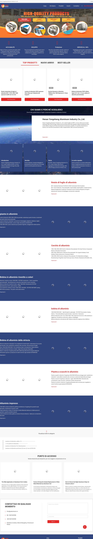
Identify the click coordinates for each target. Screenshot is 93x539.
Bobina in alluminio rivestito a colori (16, 277)
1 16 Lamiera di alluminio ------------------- (16, 443)
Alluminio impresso (9, 403)
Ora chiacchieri (11, 99)
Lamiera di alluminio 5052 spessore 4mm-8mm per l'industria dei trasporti (34, 93)
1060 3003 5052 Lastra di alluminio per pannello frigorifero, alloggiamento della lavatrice (20, 224)
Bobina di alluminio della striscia (15, 340)
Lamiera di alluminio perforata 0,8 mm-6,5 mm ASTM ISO (20, 448)
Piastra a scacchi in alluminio (64, 372)
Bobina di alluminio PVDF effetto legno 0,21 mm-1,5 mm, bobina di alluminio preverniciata (80, 93)
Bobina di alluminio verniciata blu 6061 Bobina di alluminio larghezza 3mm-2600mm (70, 319)
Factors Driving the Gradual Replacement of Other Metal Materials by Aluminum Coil (46, 482)
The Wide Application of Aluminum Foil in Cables (14, 482)
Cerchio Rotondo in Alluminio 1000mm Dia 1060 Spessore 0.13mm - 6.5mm (58, 93)
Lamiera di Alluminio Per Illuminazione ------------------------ (21, 446)
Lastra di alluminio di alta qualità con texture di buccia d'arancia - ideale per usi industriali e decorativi (20, 414)
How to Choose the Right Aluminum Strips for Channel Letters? (77, 482)
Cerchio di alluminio (60, 245)
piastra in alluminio (9, 214)
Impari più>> (45, 137)
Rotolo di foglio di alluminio (64, 182)
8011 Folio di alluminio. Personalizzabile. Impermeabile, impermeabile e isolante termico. (71, 187)
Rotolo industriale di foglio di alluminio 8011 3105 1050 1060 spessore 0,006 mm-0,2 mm (9, 93)
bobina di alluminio (60, 308)
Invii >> (53, 521)
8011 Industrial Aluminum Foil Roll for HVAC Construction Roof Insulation (68, 186)
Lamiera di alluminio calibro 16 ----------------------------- (20, 441)
